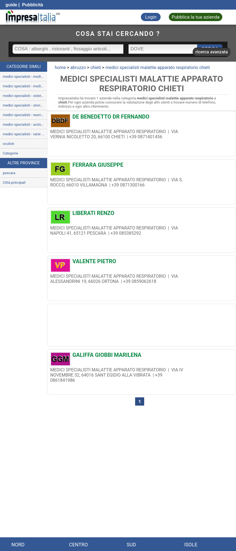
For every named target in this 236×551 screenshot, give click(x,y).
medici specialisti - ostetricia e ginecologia (25, 96)
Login (151, 17)
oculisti (8, 144)
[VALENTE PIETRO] (141, 263)
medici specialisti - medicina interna (25, 76)
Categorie (10, 153)
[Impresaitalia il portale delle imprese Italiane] (32, 17)
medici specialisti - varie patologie (25, 134)
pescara (9, 173)
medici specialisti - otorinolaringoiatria (25, 105)
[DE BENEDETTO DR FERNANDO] (141, 118)
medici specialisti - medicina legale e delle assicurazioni (25, 86)
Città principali (14, 182)
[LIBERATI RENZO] (141, 214)
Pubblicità (32, 4)
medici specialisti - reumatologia (25, 115)
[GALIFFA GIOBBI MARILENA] (141, 356)
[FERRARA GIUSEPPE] (141, 166)
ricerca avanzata (211, 51)
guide (11, 4)
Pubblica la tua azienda (196, 17)
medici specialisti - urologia (24, 124)
